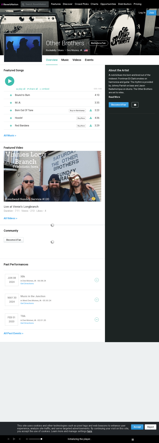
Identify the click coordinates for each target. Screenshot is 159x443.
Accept (137, 427)
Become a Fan (98, 43)
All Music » (10, 135)
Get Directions (27, 283)
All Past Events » (13, 333)
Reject (150, 427)
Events (89, 59)
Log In (142, 12)
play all (22, 89)
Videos (77, 59)
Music (65, 59)
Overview (52, 59)
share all (32, 89)
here (89, 431)
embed (44, 89)
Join (151, 13)
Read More (114, 97)
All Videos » (10, 218)
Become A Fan (13, 240)
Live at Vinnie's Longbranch (21, 206)
